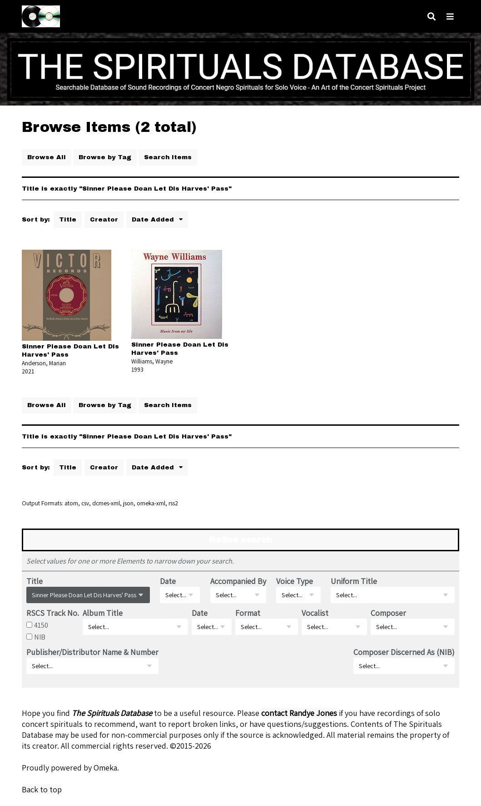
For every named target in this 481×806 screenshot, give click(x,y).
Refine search (240, 539)
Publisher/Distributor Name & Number (92, 652)
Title (67, 219)
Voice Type (294, 581)
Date (168, 581)
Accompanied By (238, 581)
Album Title (103, 613)
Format (247, 613)
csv (85, 503)
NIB (39, 637)
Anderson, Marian (44, 363)
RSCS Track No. (52, 613)
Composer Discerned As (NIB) (404, 652)
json (128, 503)
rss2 (173, 503)
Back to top (42, 789)
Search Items (168, 157)
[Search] (431, 16)
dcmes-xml (106, 503)
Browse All (46, 157)
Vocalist (315, 613)
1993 (137, 369)
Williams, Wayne (152, 361)
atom (71, 503)
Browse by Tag (105, 157)
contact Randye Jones (299, 713)
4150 (41, 625)
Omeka (105, 767)
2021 (28, 371)
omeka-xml (151, 503)
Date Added (154, 219)
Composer (388, 613)
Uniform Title (354, 581)
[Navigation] (450, 16)
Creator (104, 219)
